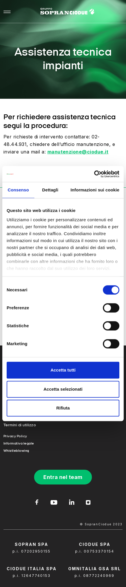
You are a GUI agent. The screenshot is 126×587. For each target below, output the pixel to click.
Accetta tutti (63, 369)
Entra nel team (63, 477)
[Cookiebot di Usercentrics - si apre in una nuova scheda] (94, 174)
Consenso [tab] (18, 189)
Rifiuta (63, 407)
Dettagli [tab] (50, 189)
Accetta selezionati (62, 389)
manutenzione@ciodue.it (78, 152)
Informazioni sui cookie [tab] (95, 189)
